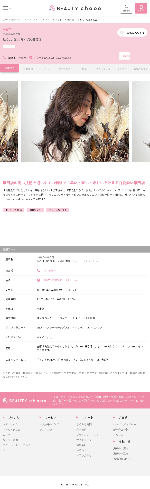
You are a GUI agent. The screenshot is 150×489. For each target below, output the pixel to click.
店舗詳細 (84, 54)
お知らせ (126, 8)
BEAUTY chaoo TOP (13, 19)
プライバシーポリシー (89, 431)
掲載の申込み (120, 450)
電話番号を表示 (14, 54)
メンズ (6, 447)
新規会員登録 (120, 426)
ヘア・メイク (35, 19)
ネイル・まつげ (12, 426)
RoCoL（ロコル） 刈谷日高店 (26, 39)
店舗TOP (9, 65)
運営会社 (81, 441)
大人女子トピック (50, 421)
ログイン (141, 8)
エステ (6, 431)
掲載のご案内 (120, 445)
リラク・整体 (10, 436)
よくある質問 (84, 421)
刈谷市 (61, 19)
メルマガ (118, 431)
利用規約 (81, 426)
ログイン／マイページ (126, 421)
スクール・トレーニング (17, 441)
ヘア (50, 19)
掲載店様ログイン (123, 455)
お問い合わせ (84, 452)
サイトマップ (84, 436)
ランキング (46, 426)
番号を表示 (46, 267)
